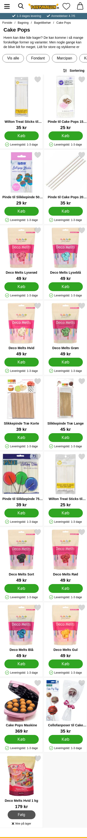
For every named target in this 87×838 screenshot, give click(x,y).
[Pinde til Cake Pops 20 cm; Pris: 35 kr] (65, 178)
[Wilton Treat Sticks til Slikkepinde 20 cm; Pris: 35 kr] (21, 103)
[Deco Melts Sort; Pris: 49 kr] (21, 555)
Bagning (23, 22)
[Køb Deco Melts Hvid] (21, 362)
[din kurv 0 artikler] (80, 6)
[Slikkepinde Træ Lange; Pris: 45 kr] (65, 404)
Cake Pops (63, 22)
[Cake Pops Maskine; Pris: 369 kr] (21, 706)
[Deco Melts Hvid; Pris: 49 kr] (21, 329)
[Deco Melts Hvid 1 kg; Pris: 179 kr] (21, 782)
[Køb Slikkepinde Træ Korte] (21, 437)
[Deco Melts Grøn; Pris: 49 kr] (65, 329)
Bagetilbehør (42, 22)
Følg (21, 815)
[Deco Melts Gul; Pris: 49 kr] (65, 631)
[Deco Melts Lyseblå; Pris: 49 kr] (65, 253)
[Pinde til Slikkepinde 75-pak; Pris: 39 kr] (21, 480)
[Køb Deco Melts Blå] (21, 663)
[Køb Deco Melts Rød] (65, 588)
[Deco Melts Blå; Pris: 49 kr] (21, 631)
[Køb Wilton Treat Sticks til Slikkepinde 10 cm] (65, 513)
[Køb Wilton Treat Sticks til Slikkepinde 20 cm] (21, 135)
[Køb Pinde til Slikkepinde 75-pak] (21, 513)
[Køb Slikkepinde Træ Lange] (65, 437)
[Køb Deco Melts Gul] (65, 663)
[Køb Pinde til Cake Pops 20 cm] (65, 211)
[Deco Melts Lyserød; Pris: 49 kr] (21, 253)
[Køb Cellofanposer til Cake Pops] (65, 739)
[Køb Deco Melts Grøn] (65, 362)
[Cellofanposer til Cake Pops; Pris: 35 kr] (65, 706)
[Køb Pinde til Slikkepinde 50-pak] (21, 211)
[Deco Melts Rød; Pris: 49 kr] (65, 555)
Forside (7, 22)
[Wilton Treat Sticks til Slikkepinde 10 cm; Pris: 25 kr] (65, 480)
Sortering (73, 70)
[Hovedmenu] (7, 6)
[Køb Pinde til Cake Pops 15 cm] (65, 135)
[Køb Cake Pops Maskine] (21, 739)
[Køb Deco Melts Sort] (21, 588)
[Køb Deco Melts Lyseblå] (65, 286)
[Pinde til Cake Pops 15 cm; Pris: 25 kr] (65, 103)
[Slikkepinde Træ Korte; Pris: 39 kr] (21, 404)
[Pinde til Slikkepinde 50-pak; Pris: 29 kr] (21, 178)
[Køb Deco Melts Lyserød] (21, 286)
